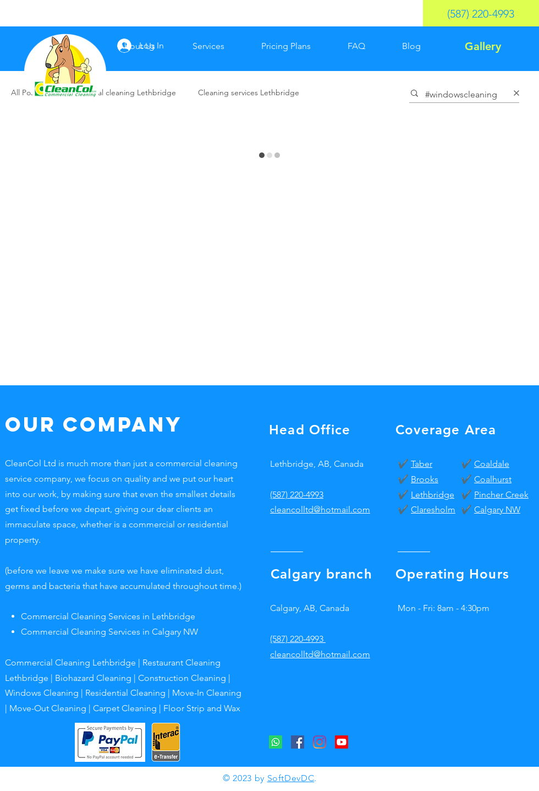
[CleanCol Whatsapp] (275, 742)
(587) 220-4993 (296, 494)
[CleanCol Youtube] (341, 742)
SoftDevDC (291, 778)
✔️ (404, 464)
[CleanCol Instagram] (319, 742)
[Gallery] (482, 46)
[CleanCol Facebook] (297, 742)
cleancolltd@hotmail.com (320, 654)
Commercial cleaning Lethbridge (119, 92)
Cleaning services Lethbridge (248, 92)
